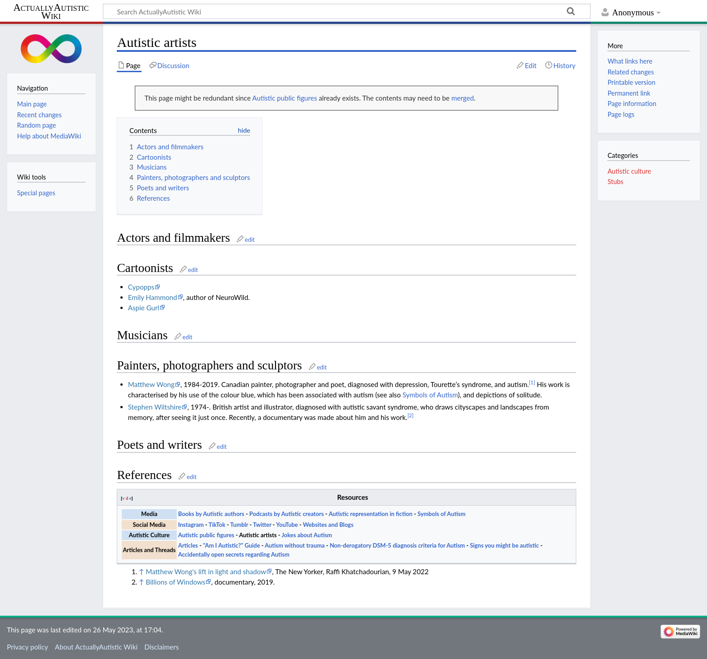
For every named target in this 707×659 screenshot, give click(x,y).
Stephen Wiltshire (155, 407)
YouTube (287, 524)
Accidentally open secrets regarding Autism (233, 554)
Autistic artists (258, 535)
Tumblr (239, 524)
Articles (188, 545)
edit (250, 239)
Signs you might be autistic (504, 545)
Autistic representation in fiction (371, 513)
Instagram (191, 524)
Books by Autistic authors (211, 513)
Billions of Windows (175, 582)
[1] (532, 382)
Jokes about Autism (306, 535)
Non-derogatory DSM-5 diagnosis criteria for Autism (397, 545)
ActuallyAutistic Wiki (50, 12)
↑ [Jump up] (141, 571)
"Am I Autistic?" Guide (231, 545)
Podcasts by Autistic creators (286, 513)
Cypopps (141, 287)
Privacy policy (27, 647)
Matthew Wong (151, 384)
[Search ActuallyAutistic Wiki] (346, 11)
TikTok (217, 524)
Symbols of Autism (430, 395)
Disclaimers (161, 647)
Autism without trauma (295, 545)
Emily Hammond (152, 297)
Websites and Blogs (328, 524)
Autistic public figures (284, 98)
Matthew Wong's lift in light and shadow (206, 571)
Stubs (615, 181)
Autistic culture (629, 171)
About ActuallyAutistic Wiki (96, 647)
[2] (411, 415)
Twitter (262, 524)
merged (462, 98)
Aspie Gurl (143, 308)
